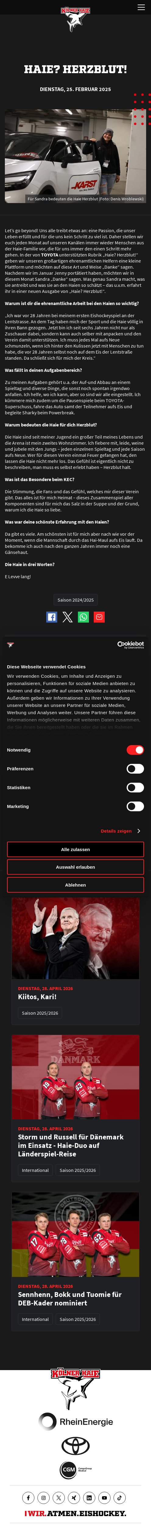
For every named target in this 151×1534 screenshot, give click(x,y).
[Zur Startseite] (75, 19)
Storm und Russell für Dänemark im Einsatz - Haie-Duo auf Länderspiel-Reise (71, 1145)
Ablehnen (75, 884)
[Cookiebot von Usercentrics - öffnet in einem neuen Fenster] (117, 645)
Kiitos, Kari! (37, 997)
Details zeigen (116, 830)
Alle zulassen (75, 849)
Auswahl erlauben (75, 867)
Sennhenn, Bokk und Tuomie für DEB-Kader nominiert (70, 1298)
